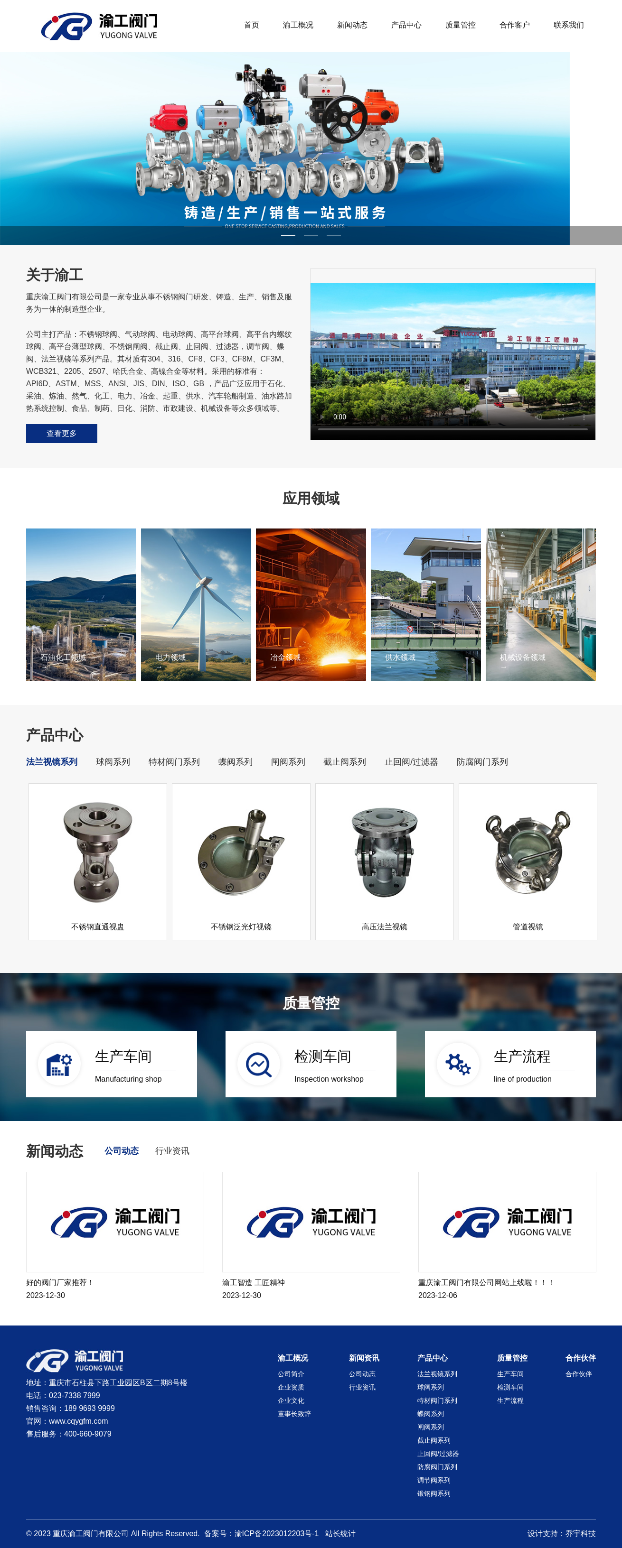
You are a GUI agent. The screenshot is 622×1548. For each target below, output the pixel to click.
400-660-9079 (88, 1434)
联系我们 (569, 25)
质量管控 (460, 25)
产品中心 (406, 25)
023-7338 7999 (74, 1395)
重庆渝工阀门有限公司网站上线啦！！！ (486, 1283)
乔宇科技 (580, 1533)
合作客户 (514, 25)
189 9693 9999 (89, 1408)
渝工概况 (298, 25)
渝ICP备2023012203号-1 (277, 1533)
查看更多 (62, 433)
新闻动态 (352, 25)
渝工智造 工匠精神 (253, 1283)
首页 (251, 25)
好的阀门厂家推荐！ (60, 1283)
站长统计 (340, 1533)
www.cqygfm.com (78, 1421)
